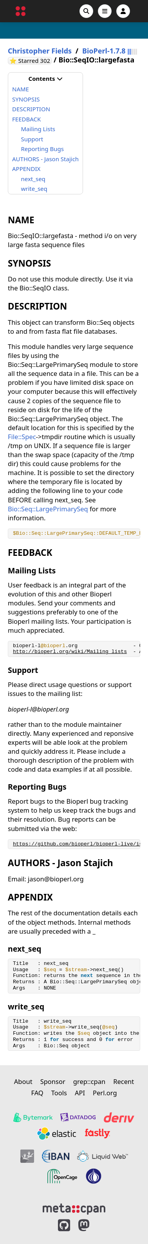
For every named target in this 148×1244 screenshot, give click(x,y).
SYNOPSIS (26, 99)
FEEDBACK (26, 119)
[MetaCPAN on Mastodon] (91, 1225)
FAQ (37, 1092)
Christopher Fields (40, 50)
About (23, 1081)
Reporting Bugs (42, 149)
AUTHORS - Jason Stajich (45, 159)
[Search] (86, 11)
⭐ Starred (30, 60)
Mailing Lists (38, 129)
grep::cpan (89, 1081)
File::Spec (22, 436)
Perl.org (105, 1092)
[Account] (123, 11)
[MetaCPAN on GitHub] (64, 1225)
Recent (123, 1081)
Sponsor (52, 1081)
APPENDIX (26, 169)
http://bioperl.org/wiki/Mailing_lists (70, 652)
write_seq (34, 188)
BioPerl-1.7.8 (104, 50)
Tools (59, 1092)
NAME (20, 89)
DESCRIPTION (31, 109)
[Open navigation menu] (105, 11)
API (80, 1092)
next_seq (33, 179)
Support (32, 139)
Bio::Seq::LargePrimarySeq (48, 508)
